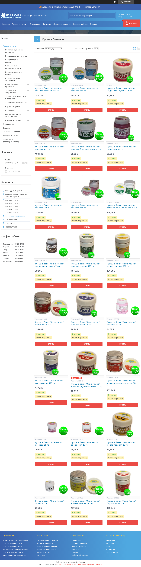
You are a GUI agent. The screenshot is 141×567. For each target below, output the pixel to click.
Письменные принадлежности (13, 67)
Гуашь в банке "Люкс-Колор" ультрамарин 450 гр (49, 382)
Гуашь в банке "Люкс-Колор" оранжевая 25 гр (85, 443)
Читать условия (92, 6)
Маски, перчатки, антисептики (13, 115)
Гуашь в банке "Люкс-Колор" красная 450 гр (49, 148)
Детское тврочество (45, 543)
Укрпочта (110, 543)
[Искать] (112, 15)
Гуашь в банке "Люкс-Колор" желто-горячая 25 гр (121, 443)
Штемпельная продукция (11, 85)
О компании (35, 24)
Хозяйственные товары (16, 102)
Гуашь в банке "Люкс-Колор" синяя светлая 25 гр (85, 323)
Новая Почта (111, 540)
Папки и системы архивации (14, 555)
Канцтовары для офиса (16, 56)
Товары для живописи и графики (15, 97)
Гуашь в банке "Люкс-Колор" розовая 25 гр (49, 443)
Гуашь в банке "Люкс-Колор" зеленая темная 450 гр (85, 265)
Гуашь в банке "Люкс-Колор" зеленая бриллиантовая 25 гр (86, 148)
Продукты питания (14, 120)
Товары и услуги (19, 24)
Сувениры (10, 110)
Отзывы (93, 24)
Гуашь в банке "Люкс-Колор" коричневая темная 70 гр (49, 265)
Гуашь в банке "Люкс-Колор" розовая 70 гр (121, 323)
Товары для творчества (10, 91)
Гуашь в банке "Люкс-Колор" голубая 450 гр (85, 89)
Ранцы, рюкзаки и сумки (13, 73)
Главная (6, 24)
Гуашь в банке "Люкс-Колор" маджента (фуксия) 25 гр (121, 89)
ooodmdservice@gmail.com (16, 216)
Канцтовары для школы (13, 61)
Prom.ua (82, 562)
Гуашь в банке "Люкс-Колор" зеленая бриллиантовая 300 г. (122, 206)
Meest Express (112, 552)
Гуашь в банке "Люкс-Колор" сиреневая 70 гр (121, 148)
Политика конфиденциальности (90, 564)
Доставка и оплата (61, 24)
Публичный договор (80, 555)
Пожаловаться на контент (66, 564)
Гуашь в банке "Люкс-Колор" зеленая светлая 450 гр (49, 89)
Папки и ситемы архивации (12, 79)
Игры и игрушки (12, 106)
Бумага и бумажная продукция (14, 51)
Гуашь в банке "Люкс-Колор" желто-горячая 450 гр (121, 265)
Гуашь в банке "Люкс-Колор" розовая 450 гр (85, 206)
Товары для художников (47, 546)
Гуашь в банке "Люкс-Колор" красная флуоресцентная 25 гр (86, 385)
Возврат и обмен (80, 24)
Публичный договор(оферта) (11, 140)
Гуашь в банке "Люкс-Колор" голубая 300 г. (49, 206)
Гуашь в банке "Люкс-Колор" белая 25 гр (49, 502)
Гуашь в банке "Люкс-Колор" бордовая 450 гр (121, 502)
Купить (51, 110)
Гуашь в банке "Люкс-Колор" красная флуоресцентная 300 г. (122, 383)
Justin (108, 546)
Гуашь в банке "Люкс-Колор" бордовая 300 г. (49, 323)
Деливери (110, 549)
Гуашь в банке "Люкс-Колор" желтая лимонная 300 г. (85, 502)
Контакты (47, 24)
